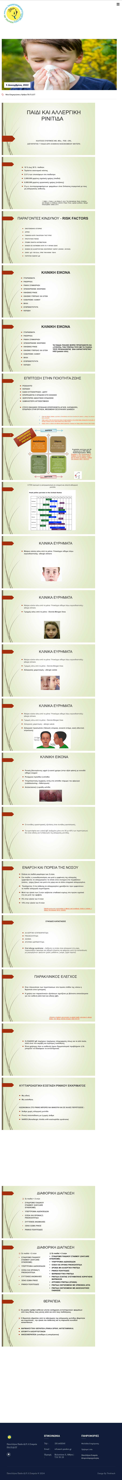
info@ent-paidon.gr (63, 1449)
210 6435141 (60, 1443)
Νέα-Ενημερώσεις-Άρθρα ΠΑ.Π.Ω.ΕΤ (20, 95)
